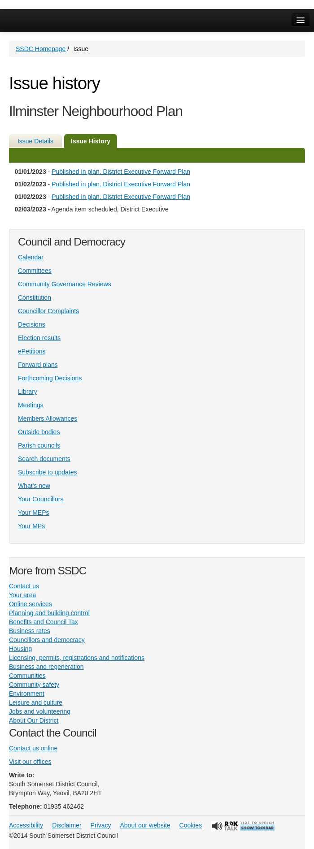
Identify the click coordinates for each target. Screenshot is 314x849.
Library (27, 391)
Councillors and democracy (47, 639)
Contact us (24, 586)
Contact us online (33, 748)
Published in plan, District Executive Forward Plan (121, 171)
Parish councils (39, 445)
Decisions (31, 324)
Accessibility (26, 825)
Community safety (34, 684)
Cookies (190, 825)
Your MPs (31, 526)
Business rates (29, 630)
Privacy (101, 825)
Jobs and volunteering (39, 711)
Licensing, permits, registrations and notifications (76, 657)
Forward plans (38, 364)
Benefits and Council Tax (43, 621)
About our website (145, 825)
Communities (27, 675)
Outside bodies (39, 431)
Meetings (31, 405)
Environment (26, 693)
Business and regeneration (46, 666)
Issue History (90, 141)
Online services (30, 604)
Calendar (31, 257)
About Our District (33, 720)
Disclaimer (66, 825)
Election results (39, 337)
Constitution (34, 297)
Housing (20, 648)
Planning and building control (49, 612)
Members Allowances (47, 418)
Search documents (44, 458)
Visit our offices (30, 761)
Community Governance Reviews (64, 284)
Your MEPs (33, 512)
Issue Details (35, 141)
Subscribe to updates (47, 472)
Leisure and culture (35, 702)
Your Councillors (40, 499)
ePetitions (31, 351)
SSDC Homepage (40, 48)
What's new (34, 485)
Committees (35, 270)
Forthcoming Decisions (50, 378)
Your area (22, 595)
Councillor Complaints (48, 311)
